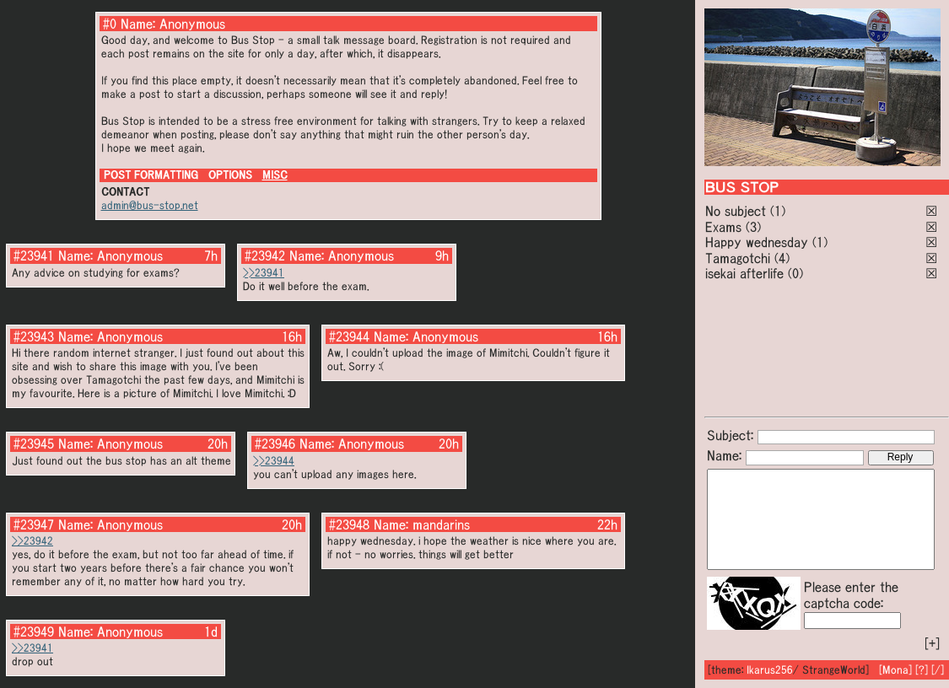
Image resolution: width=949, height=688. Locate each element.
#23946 (275, 443)
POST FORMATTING (151, 174)
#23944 (349, 336)
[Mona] (895, 669)
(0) (795, 273)
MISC (275, 174)
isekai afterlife (744, 273)
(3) (753, 227)
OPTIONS (230, 174)
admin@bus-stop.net (149, 205)
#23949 (33, 631)
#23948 (349, 524)
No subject (737, 211)
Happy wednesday (756, 242)
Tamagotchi (737, 258)
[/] (937, 669)
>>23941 (263, 272)
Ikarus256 (770, 669)
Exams (723, 227)
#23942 (265, 255)
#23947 (33, 524)
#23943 (33, 336)
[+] (932, 643)
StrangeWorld (833, 669)
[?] (921, 669)
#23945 (33, 443)
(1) (777, 211)
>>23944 (273, 460)
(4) (782, 258)
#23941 (33, 255)
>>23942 (32, 540)
